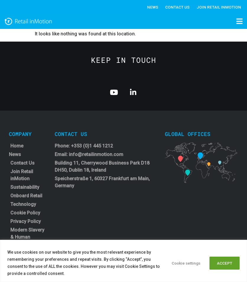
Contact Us (176, 7)
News (151, 7)
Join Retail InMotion (218, 7)
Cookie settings (181, 262)
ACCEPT (223, 262)
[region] (123, 261)
